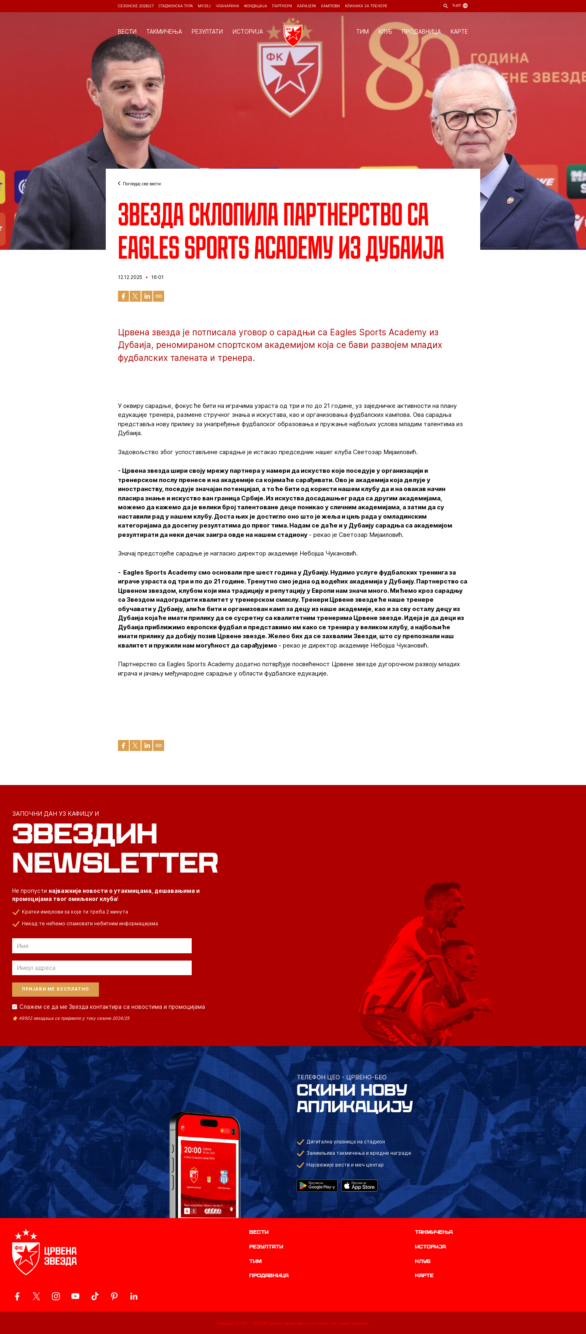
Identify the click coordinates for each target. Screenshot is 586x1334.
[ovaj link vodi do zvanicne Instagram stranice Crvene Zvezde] (56, 1296)
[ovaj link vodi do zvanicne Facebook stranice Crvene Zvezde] (17, 1296)
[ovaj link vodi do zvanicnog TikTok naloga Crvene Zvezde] (95, 1296)
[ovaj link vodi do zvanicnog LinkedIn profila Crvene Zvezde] (134, 1296)
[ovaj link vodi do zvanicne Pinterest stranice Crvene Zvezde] (114, 1296)
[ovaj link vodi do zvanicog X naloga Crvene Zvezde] (36, 1296)
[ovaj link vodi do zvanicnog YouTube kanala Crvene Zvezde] (75, 1296)
